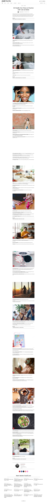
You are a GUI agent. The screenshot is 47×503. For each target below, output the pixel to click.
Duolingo (23, 377)
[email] (27, 471)
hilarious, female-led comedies (18, 135)
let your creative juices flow (17, 301)
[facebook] (21, 471)
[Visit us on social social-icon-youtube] (44, 1)
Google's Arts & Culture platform (23, 157)
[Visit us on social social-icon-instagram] (43, 1)
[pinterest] (13, 38)
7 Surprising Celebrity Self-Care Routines (18, 327)
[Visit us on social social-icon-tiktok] (39, 1)
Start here (18, 187)
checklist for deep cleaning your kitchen (26, 269)
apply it (22, 375)
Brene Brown (26, 110)
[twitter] (23, 471)
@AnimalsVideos (16, 214)
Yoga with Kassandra (28, 153)
